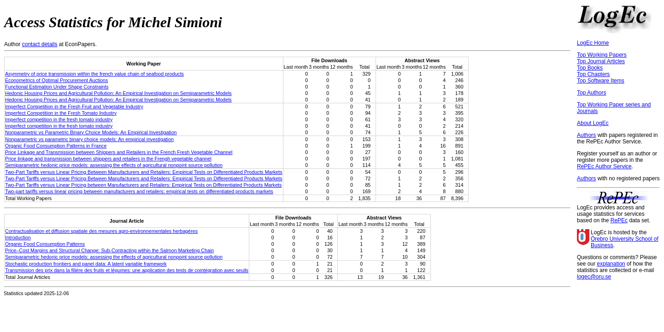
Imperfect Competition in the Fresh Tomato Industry (61, 113)
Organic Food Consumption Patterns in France (55, 145)
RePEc (619, 220)
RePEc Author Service (604, 166)
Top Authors (591, 92)
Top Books (590, 68)
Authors (586, 135)
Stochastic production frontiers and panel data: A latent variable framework (86, 264)
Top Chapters (593, 74)
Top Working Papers (602, 55)
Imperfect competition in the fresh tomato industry (58, 119)
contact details (40, 44)
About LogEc (593, 123)
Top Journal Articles (601, 61)
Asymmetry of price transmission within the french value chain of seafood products (94, 74)
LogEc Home (593, 43)
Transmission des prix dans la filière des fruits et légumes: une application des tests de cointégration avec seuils (126, 270)
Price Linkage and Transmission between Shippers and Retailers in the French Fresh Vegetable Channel (118, 152)
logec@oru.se (594, 276)
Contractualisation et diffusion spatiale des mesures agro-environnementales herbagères (101, 231)
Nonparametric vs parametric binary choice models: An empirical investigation (89, 139)
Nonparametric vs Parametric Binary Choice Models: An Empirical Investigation (91, 132)
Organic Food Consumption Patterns (45, 244)
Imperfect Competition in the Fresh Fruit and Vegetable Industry (74, 106)
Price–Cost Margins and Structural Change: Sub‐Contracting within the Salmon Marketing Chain (109, 250)
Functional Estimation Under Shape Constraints (57, 86)
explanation (611, 264)
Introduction (18, 237)
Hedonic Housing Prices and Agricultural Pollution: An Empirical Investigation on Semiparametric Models (118, 93)
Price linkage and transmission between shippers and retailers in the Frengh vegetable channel (108, 158)
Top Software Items (600, 80)
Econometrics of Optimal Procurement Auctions (56, 80)
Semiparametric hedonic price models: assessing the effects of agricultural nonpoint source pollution (114, 165)
